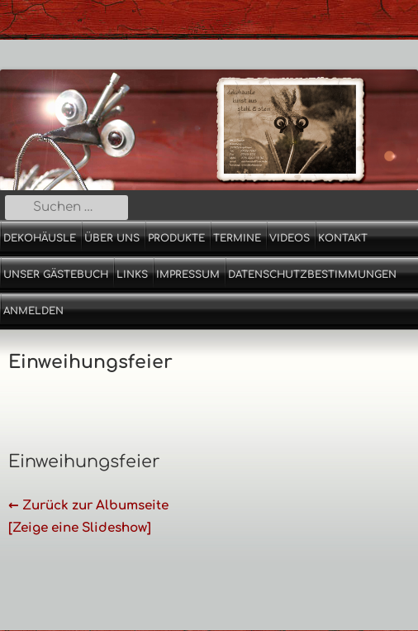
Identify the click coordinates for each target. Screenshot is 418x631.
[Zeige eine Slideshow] (79, 528)
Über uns (112, 238)
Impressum (188, 274)
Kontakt (343, 238)
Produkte (176, 238)
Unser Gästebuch (55, 274)
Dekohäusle (39, 238)
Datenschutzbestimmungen (312, 274)
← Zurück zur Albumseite (88, 506)
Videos (289, 238)
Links (132, 274)
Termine (237, 238)
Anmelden (33, 311)
